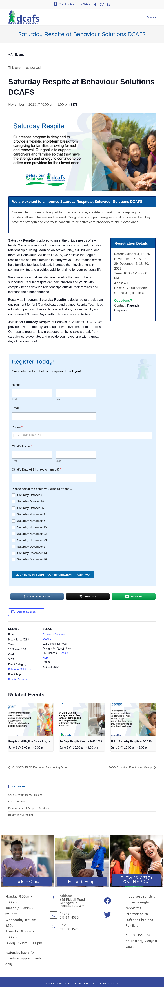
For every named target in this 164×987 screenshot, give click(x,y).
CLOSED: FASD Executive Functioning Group (41, 767)
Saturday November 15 (32, 527)
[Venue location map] (96, 646)
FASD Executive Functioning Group (129, 767)
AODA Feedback (109, 983)
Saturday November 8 (31, 520)
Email (16, 407)
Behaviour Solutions (19, 669)
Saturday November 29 (32, 540)
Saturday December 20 (32, 559)
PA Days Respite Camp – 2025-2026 (80, 741)
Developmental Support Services (28, 808)
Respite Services (17, 679)
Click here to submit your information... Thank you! (53, 575)
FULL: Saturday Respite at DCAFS (131, 741)
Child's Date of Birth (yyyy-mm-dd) (36, 469)
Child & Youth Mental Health (25, 794)
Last (58, 399)
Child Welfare (16, 801)
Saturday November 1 (31, 514)
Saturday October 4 (29, 495)
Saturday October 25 (30, 508)
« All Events (16, 54)
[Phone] (82, 435)
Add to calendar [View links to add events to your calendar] (26, 611)
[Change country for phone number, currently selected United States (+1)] (16, 435)
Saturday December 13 (32, 553)
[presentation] (30, 719)
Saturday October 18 (30, 501)
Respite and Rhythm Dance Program (30, 741)
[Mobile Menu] (148, 17)
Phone (17, 427)
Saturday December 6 (31, 546)
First (14, 399)
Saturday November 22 (32, 533)
